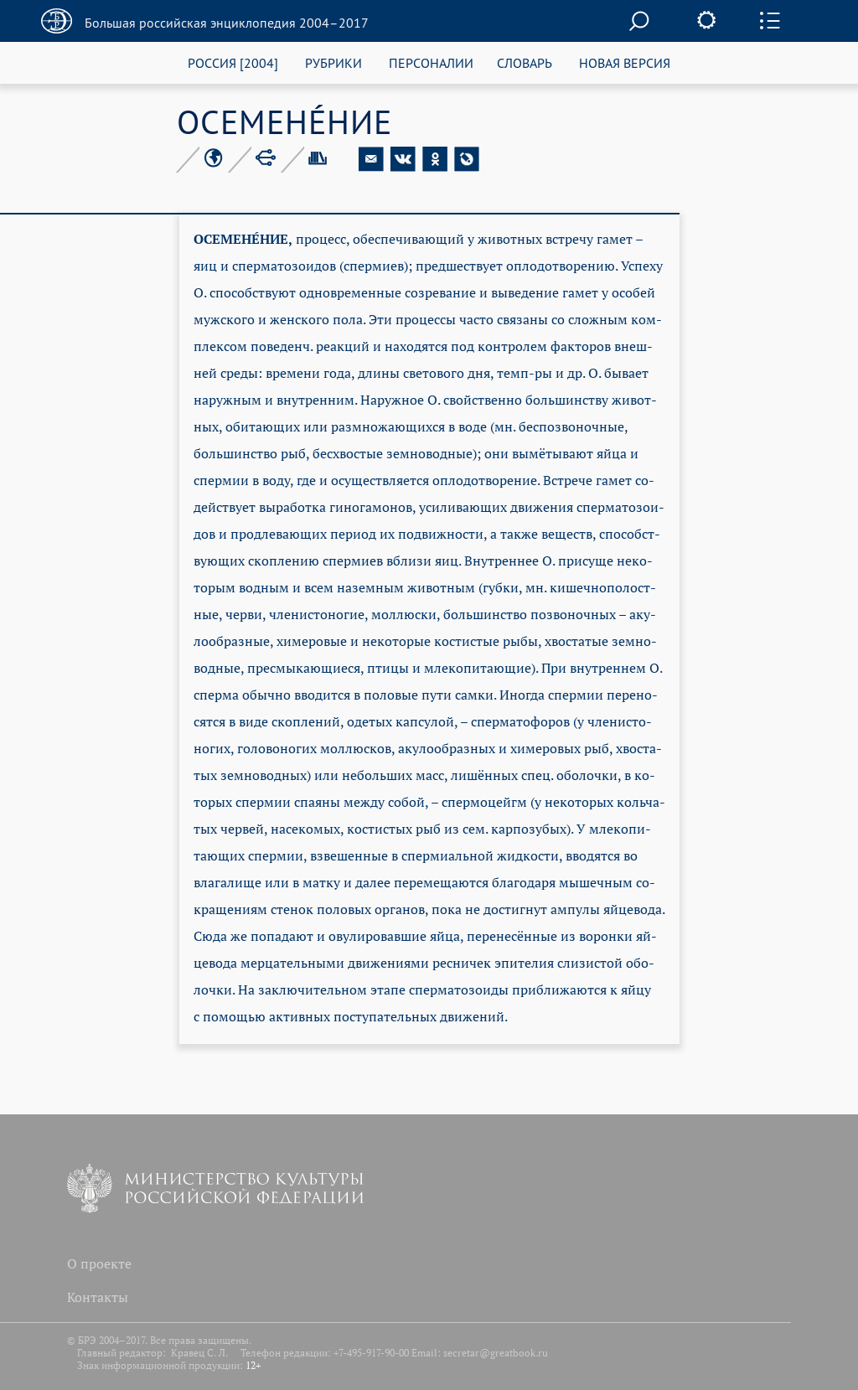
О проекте (99, 1263)
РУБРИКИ (333, 62)
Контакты (97, 1297)
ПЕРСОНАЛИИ (431, 62)
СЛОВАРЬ (524, 62)
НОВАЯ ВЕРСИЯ (624, 62)
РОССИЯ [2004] (233, 62)
